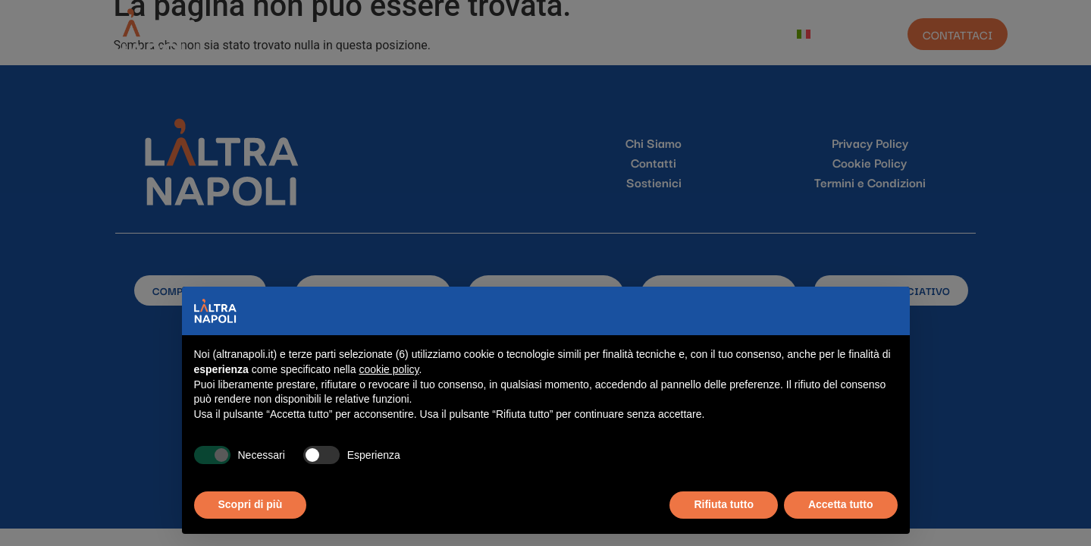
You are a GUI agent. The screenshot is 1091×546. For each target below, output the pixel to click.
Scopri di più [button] (250, 504)
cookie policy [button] (389, 369)
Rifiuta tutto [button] (724, 504)
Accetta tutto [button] (840, 504)
